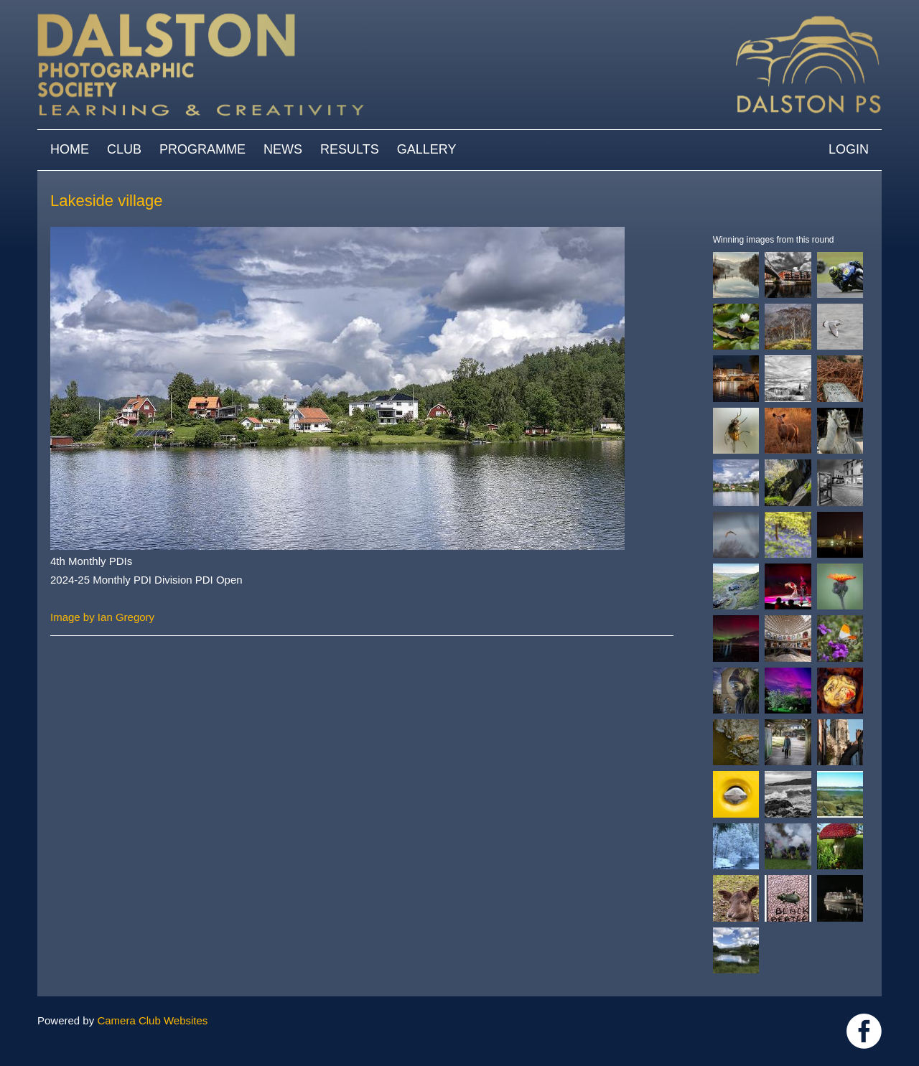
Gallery (427, 149)
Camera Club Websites (152, 1020)
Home (69, 149)
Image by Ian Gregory (102, 617)
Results (349, 149)
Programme (202, 149)
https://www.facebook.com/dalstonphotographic (864, 1031)
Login (849, 149)
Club (124, 149)
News (282, 149)
